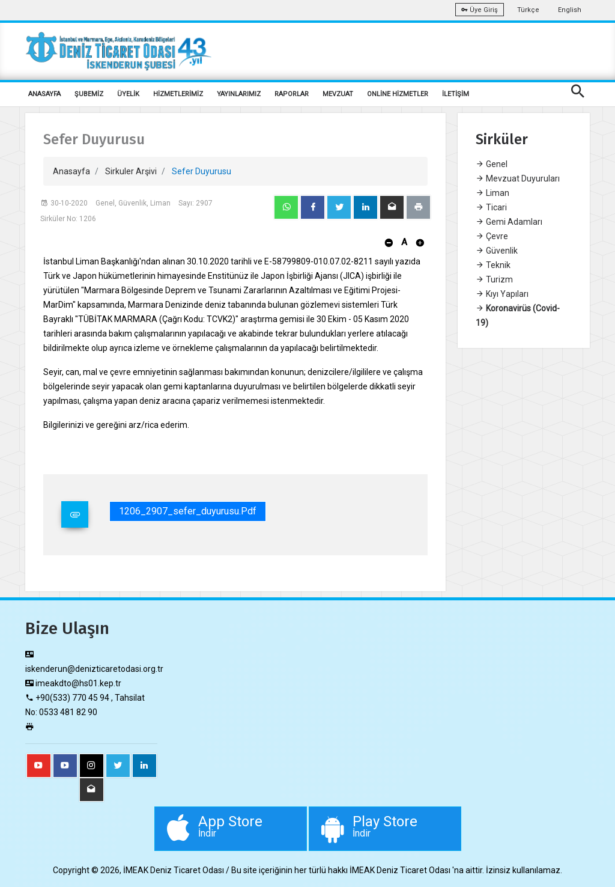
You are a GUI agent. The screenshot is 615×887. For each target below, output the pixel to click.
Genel (491, 164)
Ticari (491, 207)
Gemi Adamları (509, 222)
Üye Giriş (479, 10)
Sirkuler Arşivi (131, 171)
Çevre (492, 236)
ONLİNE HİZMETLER (397, 94)
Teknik (493, 265)
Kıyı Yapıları (502, 294)
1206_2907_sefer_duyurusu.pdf (187, 511)
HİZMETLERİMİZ (178, 94)
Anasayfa (71, 171)
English (569, 10)
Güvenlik (497, 250)
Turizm (494, 279)
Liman (492, 193)
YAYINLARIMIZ (239, 94)
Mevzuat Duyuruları (518, 178)
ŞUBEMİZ (88, 94)
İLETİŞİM (455, 94)
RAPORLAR (291, 94)
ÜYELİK (128, 94)
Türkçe (528, 10)
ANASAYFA (44, 94)
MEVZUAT (338, 94)
